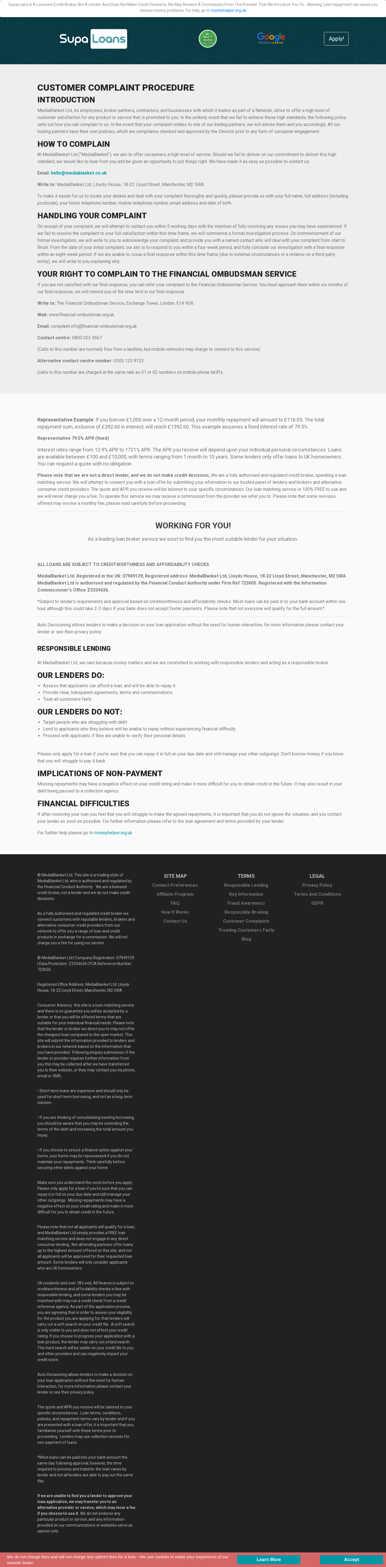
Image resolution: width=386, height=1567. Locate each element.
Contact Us (175, 921)
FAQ (175, 903)
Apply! (336, 38)
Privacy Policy (317, 885)
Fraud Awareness (246, 903)
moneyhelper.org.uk (228, 10)
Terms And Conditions (317, 894)
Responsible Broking (246, 912)
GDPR (317, 903)
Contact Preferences (175, 885)
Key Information (246, 894)
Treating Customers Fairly (246, 930)
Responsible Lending (246, 885)
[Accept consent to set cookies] (351, 1559)
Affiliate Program (175, 894)
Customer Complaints (246, 921)
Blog (246, 939)
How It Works (175, 912)
